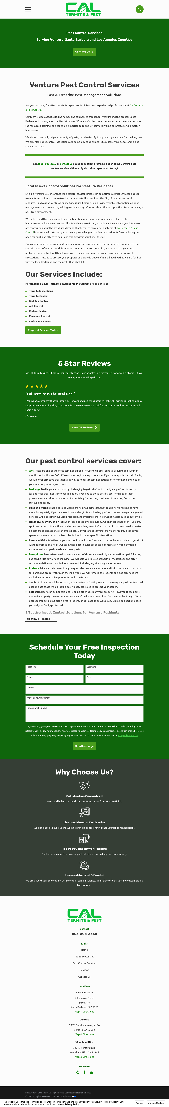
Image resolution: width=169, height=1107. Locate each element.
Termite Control (84, 956)
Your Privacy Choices (64, 1097)
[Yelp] (77, 1072)
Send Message (84, 746)
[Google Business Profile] (91, 1072)
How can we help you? (37, 708)
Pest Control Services (84, 963)
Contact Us (84, 51)
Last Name (91, 667)
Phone (30, 677)
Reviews (84, 970)
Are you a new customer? (38, 698)
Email (89, 677)
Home (84, 950)
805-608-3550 (84, 934)
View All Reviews (84, 427)
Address (30, 688)
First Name (31, 667)
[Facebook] (84, 1072)
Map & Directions (84, 1012)
